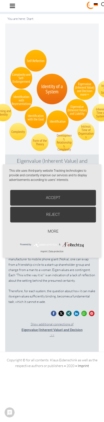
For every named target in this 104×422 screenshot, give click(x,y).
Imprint (83, 366)
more (53, 231)
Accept (53, 197)
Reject (53, 214)
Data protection (56, 251)
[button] (53, 313)
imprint (43, 251)
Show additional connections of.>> (52, 329)
